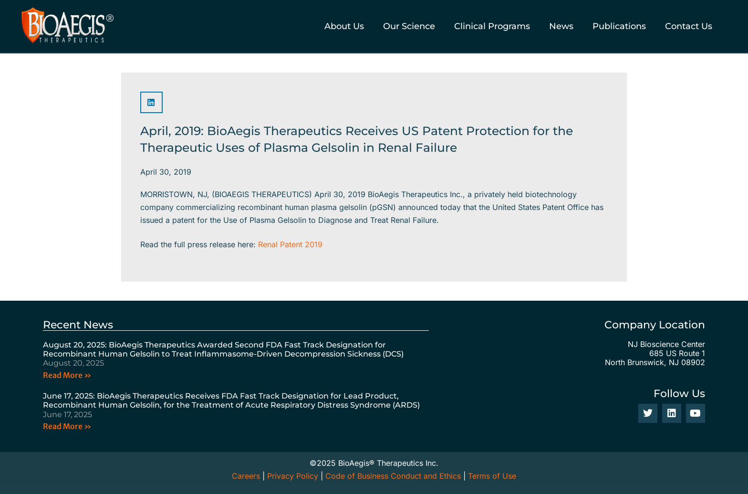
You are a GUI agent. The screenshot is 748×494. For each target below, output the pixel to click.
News (561, 26)
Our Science (409, 26)
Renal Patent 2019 (290, 244)
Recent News (78, 324)
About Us (344, 26)
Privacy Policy (292, 476)
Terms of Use (492, 476)
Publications (619, 26)
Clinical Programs (492, 26)
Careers (246, 476)
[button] (151, 102)
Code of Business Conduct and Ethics (393, 476)
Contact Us (688, 26)
